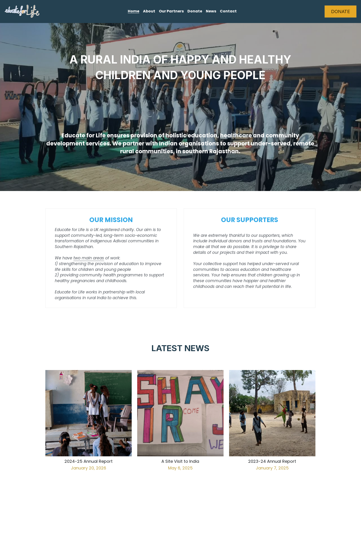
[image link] (22, 11)
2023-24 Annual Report (272, 461)
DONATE (340, 11)
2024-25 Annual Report (88, 461)
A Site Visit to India (180, 461)
